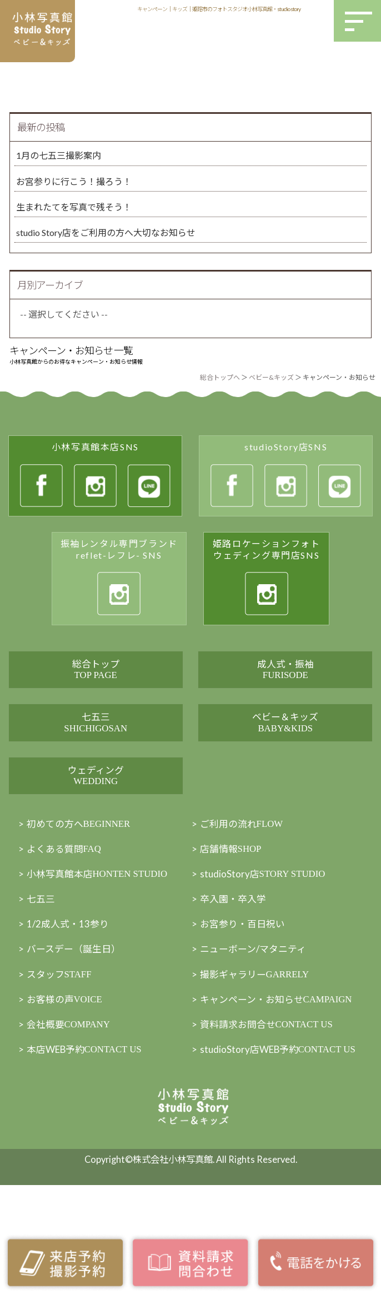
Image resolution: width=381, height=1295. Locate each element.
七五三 (95, 752)
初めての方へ (82, 885)
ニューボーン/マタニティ (256, 1014)
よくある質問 (66, 911)
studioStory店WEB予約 (282, 1125)
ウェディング (96, 825)
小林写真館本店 (102, 937)
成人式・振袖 (285, 679)
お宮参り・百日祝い (245, 988)
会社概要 (72, 1093)
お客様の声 (67, 1067)
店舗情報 (233, 911)
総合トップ (96, 679)
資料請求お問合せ (271, 1093)
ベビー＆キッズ (285, 752)
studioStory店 (267, 937)
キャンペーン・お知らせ (281, 1067)
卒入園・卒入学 (235, 962)
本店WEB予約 (89, 1119)
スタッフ (61, 1041)
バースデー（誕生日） (76, 1014)
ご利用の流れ (244, 885)
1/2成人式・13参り (71, 988)
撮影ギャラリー (258, 1041)
